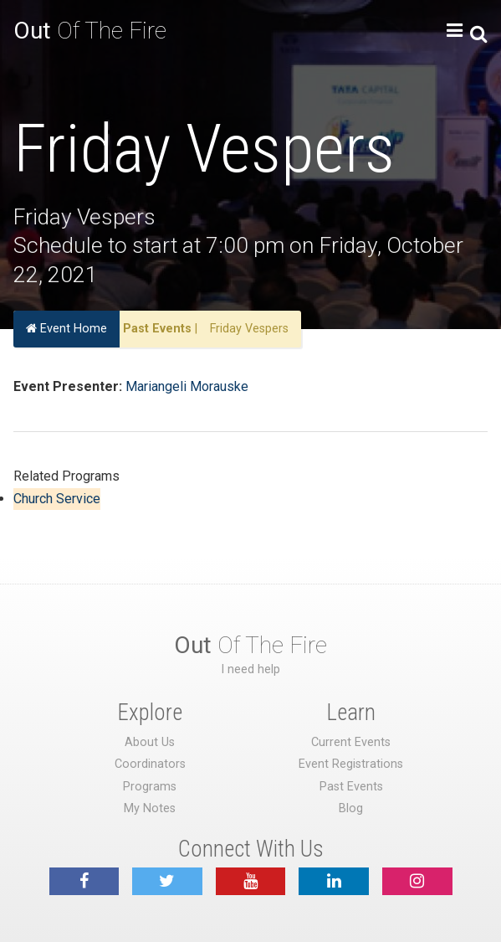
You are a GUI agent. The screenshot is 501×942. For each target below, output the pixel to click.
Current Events (351, 742)
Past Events (157, 329)
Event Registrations (351, 764)
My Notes (150, 808)
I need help (250, 669)
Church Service (56, 499)
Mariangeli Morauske (186, 386)
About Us (150, 742)
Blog (351, 808)
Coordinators (150, 764)
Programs (149, 787)
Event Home (66, 329)
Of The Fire (89, 30)
